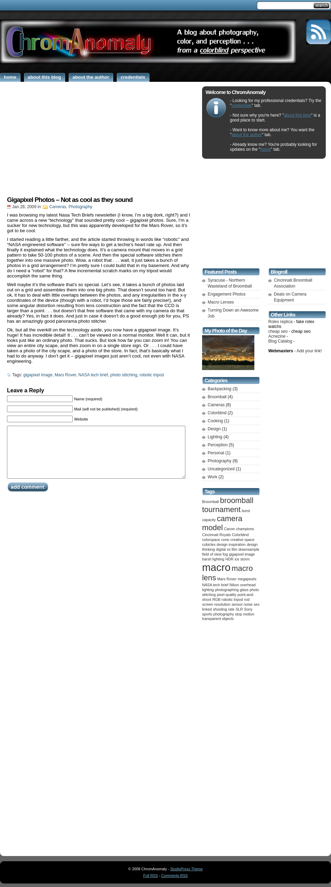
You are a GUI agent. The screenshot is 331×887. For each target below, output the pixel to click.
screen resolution (216, 604)
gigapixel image (37, 374)
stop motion (244, 614)
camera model (222, 523)
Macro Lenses (221, 302)
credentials (241, 105)
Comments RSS (174, 875)
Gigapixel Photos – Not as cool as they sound (69, 199)
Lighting (215, 436)
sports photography (218, 614)
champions (245, 529)
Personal (216, 452)
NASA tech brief (93, 374)
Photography (80, 206)
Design (214, 428)
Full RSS (150, 875)
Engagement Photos (227, 294)
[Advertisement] (99, 138)
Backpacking (219, 388)
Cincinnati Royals (216, 535)
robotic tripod (152, 374)
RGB (216, 599)
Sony (248, 609)
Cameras (57, 206)
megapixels (247, 579)
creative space (242, 539)
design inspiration (231, 544)
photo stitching (123, 374)
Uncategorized (221, 468)
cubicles (209, 544)
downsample (248, 549)
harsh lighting (213, 559)
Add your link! (309, 350)
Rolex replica (280, 321)
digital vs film (226, 549)
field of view (212, 554)
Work (212, 476)
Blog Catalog (280, 341)
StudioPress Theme (186, 869)
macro (216, 567)
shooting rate (223, 609)
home (265, 149)
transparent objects (218, 619)
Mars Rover (65, 374)
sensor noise (242, 604)
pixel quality (226, 594)
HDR (229, 559)
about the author (246, 134)
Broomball (217, 396)
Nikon (234, 585)
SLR (239, 609)
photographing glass (231, 590)
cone (225, 539)
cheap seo (277, 331)
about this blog (297, 115)
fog (225, 554)
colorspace (211, 539)
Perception (218, 444)
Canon (229, 529)
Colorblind (217, 412)
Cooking (215, 420)
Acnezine (276, 336)
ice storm (241, 559)
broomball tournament (227, 505)
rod (246, 599)
